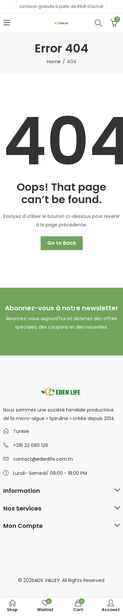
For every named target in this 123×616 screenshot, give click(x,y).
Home (54, 61)
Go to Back (61, 243)
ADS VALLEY (47, 580)
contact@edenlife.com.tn (43, 459)
